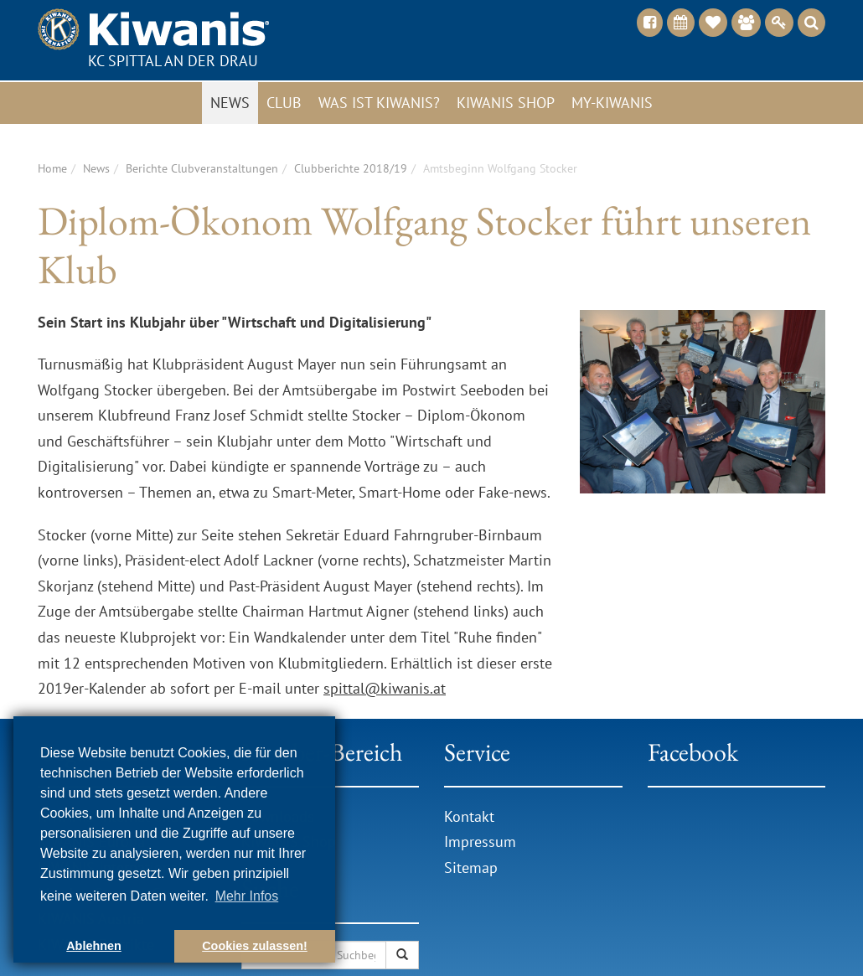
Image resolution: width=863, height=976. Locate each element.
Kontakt (469, 816)
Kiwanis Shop (506, 102)
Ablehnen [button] (93, 946)
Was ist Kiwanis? (379, 102)
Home (52, 168)
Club (284, 102)
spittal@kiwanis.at (384, 688)
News (230, 102)
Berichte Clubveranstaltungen (202, 168)
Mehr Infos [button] (247, 896)
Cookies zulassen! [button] (254, 946)
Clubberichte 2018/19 (350, 168)
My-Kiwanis (612, 102)
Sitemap (471, 867)
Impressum (480, 841)
